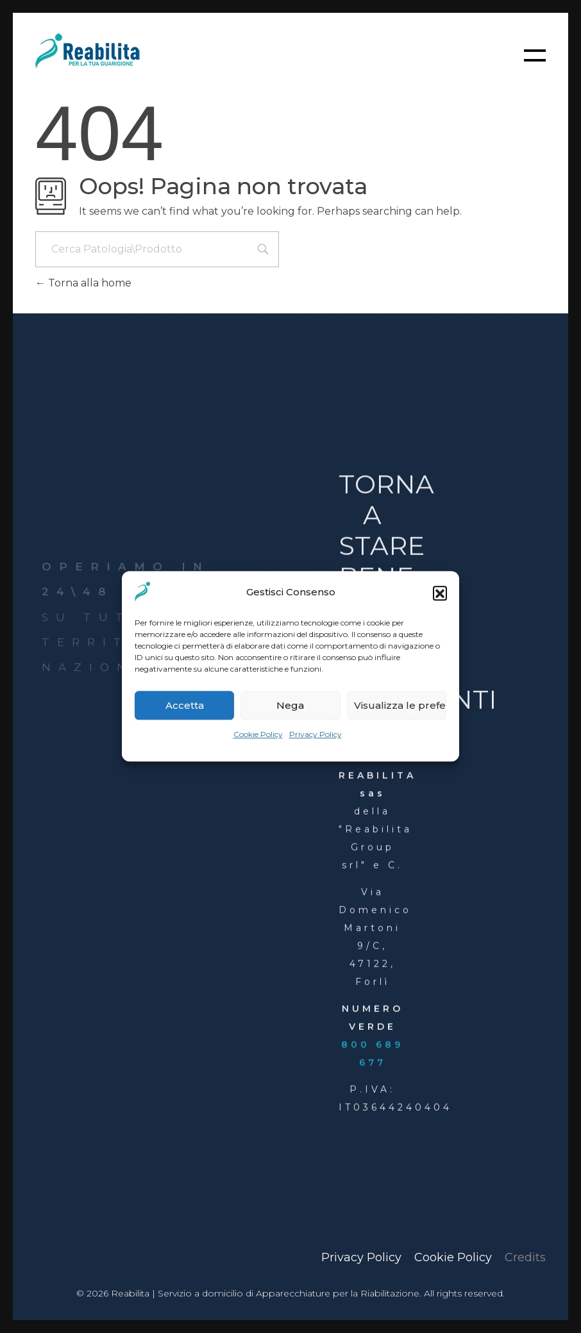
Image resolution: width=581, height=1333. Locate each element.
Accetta (184, 705)
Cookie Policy (258, 735)
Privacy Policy (315, 735)
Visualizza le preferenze (400, 705)
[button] (440, 592)
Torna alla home (83, 283)
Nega (290, 705)
